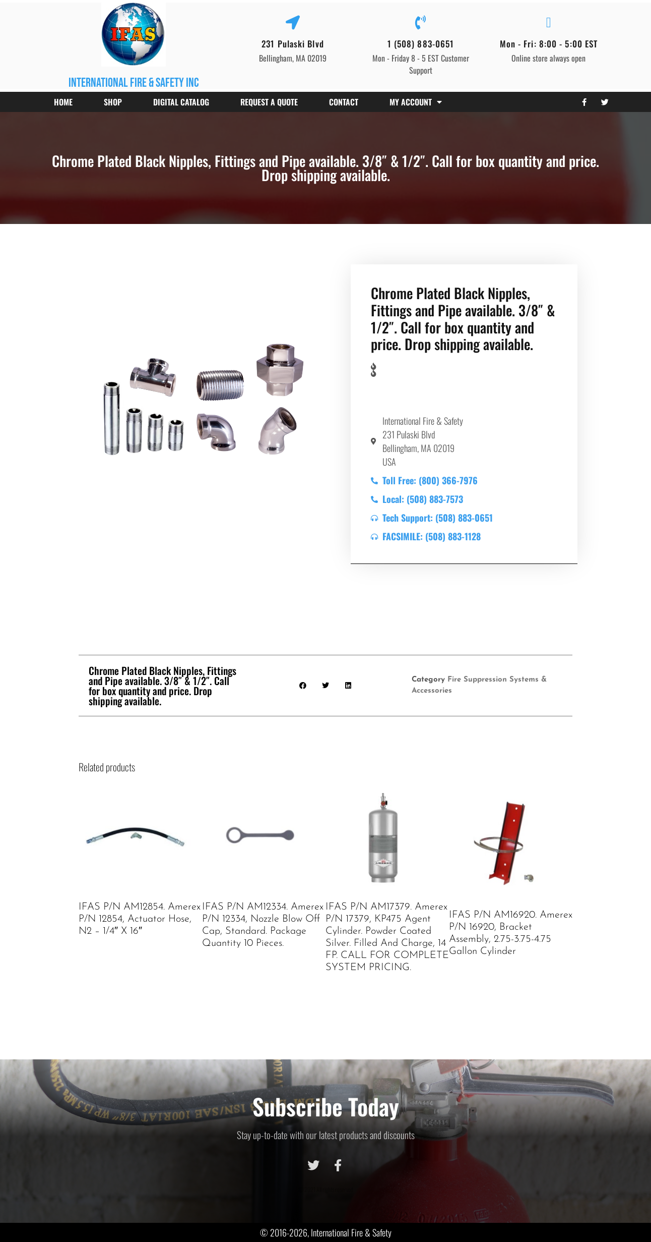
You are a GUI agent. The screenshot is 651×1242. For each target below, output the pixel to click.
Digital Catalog (181, 102)
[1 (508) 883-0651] (421, 23)
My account (415, 102)
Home (63, 102)
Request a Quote (269, 102)
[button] (303, 685)
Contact (343, 102)
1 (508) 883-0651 (420, 43)
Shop (113, 102)
